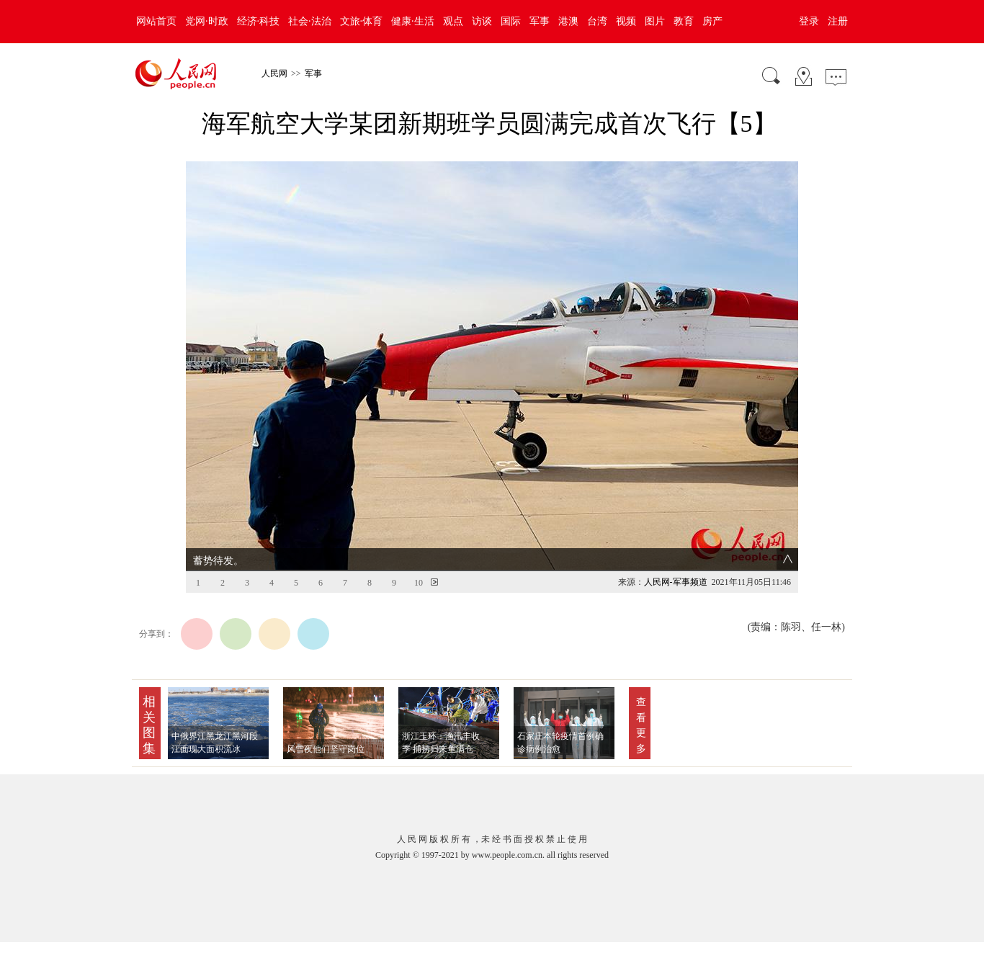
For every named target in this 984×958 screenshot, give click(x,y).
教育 (684, 21)
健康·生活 (412, 21)
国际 (511, 21)
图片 (655, 21)
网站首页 (156, 21)
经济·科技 (258, 21)
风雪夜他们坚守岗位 (325, 749)
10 (418, 583)
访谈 (482, 21)
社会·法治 (309, 21)
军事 (539, 21)
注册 (838, 21)
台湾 (597, 21)
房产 (712, 21)
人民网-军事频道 (675, 582)
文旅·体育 (361, 21)
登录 (809, 21)
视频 (626, 21)
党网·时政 (206, 21)
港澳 (568, 21)
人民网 (274, 73)
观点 (453, 21)
